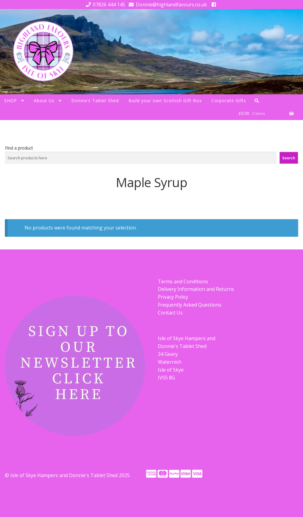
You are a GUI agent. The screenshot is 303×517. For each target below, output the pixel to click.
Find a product (19, 148)
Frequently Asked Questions (189, 304)
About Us (44, 100)
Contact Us (170, 312)
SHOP (10, 100)
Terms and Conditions (183, 281)
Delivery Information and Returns (196, 289)
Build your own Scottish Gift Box (165, 100)
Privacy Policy (173, 297)
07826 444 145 (104, 4)
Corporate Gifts (228, 100)
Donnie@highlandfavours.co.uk (167, 4)
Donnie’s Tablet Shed (95, 100)
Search (288, 158)
